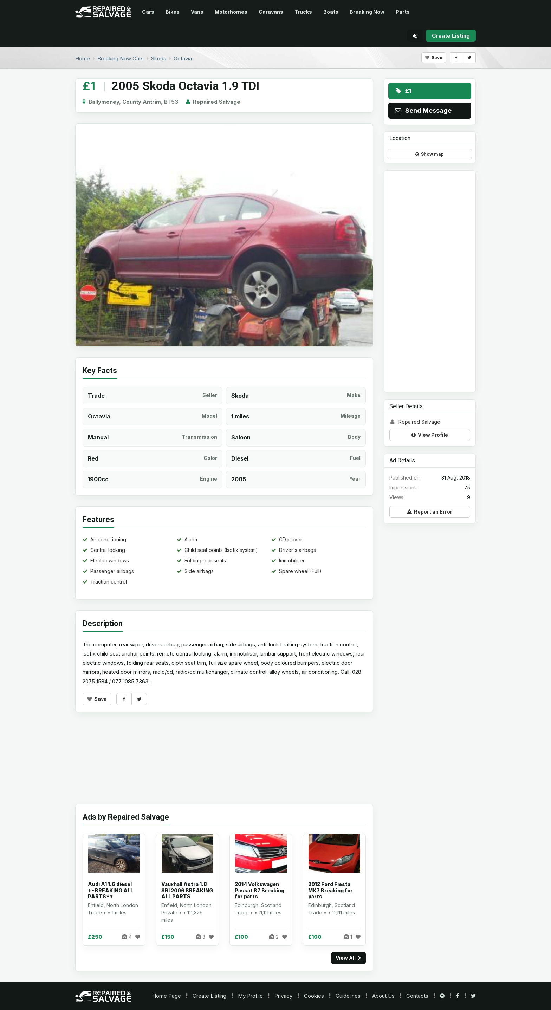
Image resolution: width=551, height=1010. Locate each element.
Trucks (303, 12)
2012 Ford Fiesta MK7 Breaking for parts (330, 890)
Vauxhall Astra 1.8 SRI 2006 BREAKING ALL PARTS (187, 890)
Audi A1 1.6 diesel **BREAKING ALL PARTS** (110, 890)
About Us (383, 995)
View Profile (429, 435)
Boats (330, 12)
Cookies (314, 995)
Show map (429, 154)
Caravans (271, 12)
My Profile (250, 995)
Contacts (417, 995)
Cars (148, 12)
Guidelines (348, 995)
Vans (197, 12)
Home (166, 995)
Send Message (423, 110)
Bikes (173, 12)
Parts (403, 12)
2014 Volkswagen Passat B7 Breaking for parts (259, 890)
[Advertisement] (224, 763)
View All (348, 958)
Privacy (283, 995)
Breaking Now (367, 12)
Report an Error (429, 512)
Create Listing (209, 995)
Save (433, 57)
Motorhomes (231, 12)
